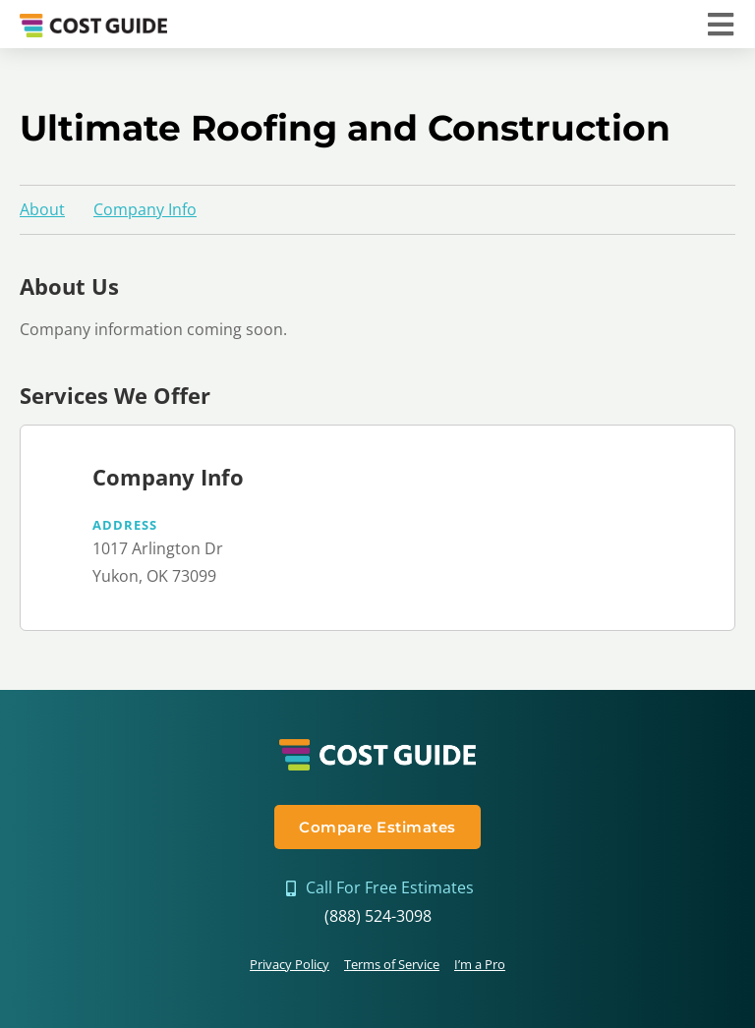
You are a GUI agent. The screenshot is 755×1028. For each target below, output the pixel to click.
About (42, 209)
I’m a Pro (479, 964)
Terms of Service (391, 964)
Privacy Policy (289, 964)
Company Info (145, 209)
